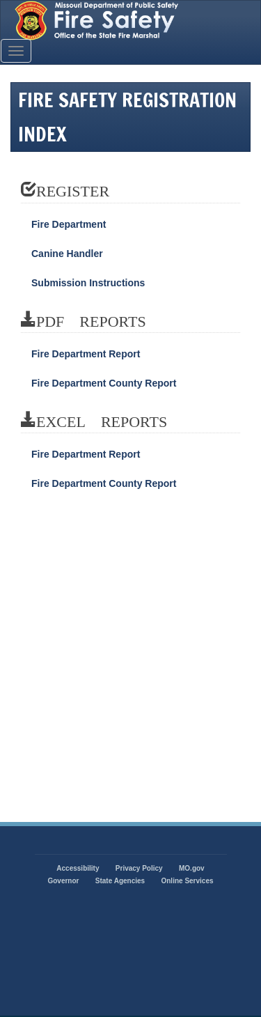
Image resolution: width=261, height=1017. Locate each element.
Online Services (187, 881)
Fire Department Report (85, 353)
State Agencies (120, 881)
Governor (63, 881)
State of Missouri (130, 20)
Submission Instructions (88, 282)
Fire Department (68, 224)
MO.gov (192, 868)
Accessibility (77, 868)
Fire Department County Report (103, 383)
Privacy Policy (139, 868)
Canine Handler (67, 253)
